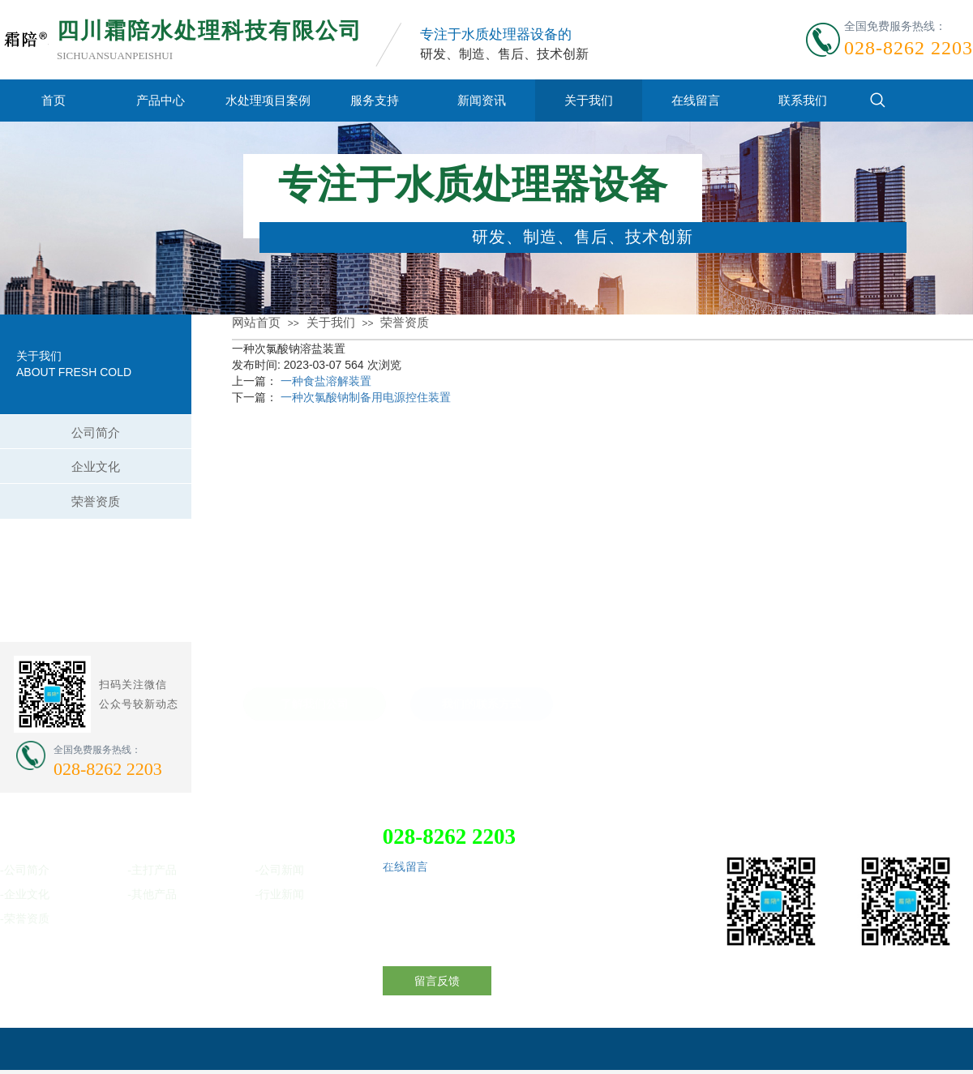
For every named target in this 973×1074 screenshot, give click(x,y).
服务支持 (374, 100)
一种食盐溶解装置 (326, 380)
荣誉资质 (404, 322)
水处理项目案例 (268, 100)
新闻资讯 (481, 100)
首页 (53, 100)
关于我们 (588, 100)
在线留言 (695, 100)
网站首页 (256, 322)
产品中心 (160, 100)
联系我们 (802, 100)
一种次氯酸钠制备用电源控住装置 (366, 397)
